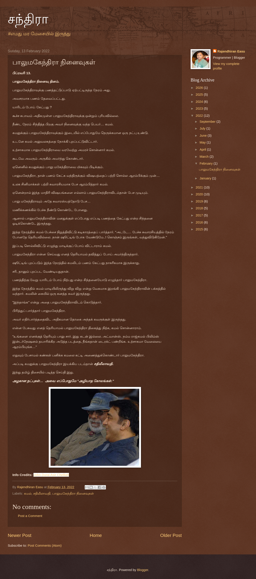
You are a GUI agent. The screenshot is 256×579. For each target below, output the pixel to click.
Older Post (171, 535)
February (206, 163)
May (203, 142)
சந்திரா (28, 19)
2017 (200, 215)
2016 (200, 222)
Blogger (142, 570)
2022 (200, 115)
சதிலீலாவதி (42, 493)
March (204, 156)
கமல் (27, 493)
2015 (200, 229)
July (202, 128)
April (203, 149)
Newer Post (19, 535)
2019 (200, 201)
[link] (51, 475)
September (207, 121)
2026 (200, 87)
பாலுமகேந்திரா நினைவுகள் (73, 493)
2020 (200, 194)
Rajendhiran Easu (231, 51)
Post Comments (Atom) (45, 545)
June (203, 135)
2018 (200, 208)
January (205, 178)
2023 (200, 108)
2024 (200, 101)
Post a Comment (30, 516)
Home (96, 535)
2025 (200, 94)
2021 (200, 187)
